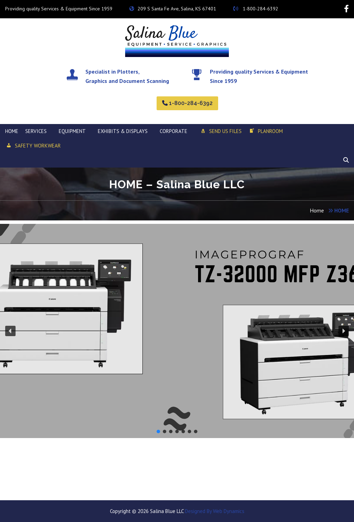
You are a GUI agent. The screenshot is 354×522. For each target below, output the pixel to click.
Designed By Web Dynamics (214, 511)
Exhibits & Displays (123, 131)
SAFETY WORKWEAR (33, 146)
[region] (177, 331)
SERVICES (36, 131)
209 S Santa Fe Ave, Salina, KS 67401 (172, 9)
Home (317, 210)
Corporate (173, 131)
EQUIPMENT (72, 131)
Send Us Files (220, 131)
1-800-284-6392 (255, 9)
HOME (11, 131)
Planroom (266, 131)
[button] (10, 331)
